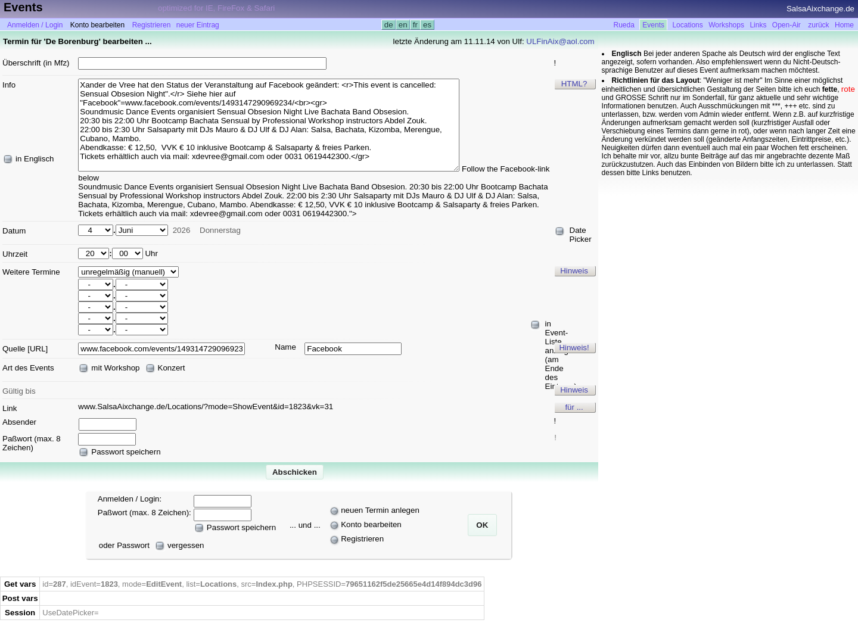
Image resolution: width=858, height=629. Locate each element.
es (427, 24)
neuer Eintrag (197, 25)
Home (844, 25)
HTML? (574, 83)
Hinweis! (574, 347)
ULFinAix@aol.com (560, 41)
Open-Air (786, 25)
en (402, 24)
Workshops (726, 25)
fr (415, 24)
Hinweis (574, 270)
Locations (687, 25)
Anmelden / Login (35, 25)
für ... (574, 407)
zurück (818, 25)
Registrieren (151, 25)
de (388, 24)
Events (653, 25)
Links (758, 25)
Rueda (624, 25)
